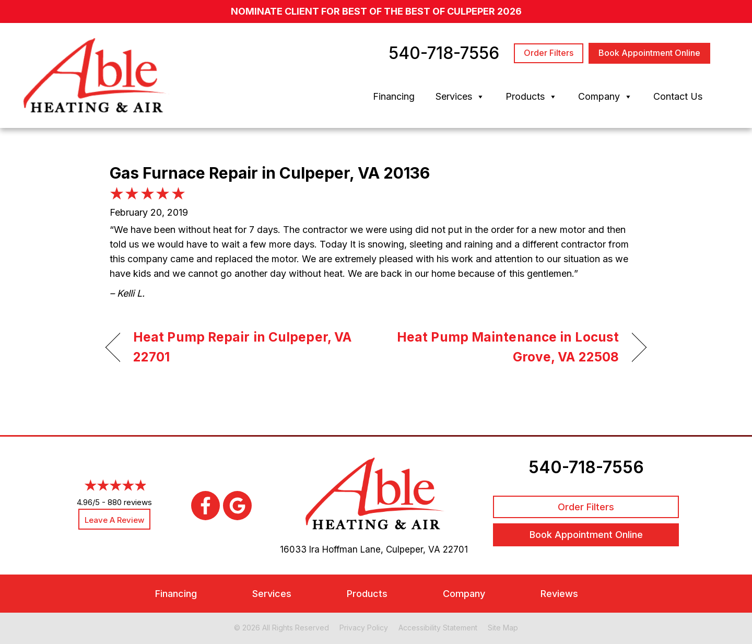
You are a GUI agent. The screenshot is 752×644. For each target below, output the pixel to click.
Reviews (559, 594)
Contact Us (677, 96)
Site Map (503, 627)
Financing (394, 96)
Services (460, 96)
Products (531, 96)
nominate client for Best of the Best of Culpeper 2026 (376, 11)
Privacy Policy (363, 627)
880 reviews (130, 503)
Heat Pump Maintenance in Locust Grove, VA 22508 (505, 347)
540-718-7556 (586, 467)
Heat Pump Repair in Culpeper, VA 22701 (242, 347)
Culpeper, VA (413, 549)
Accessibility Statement (437, 627)
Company (605, 96)
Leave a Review (114, 520)
